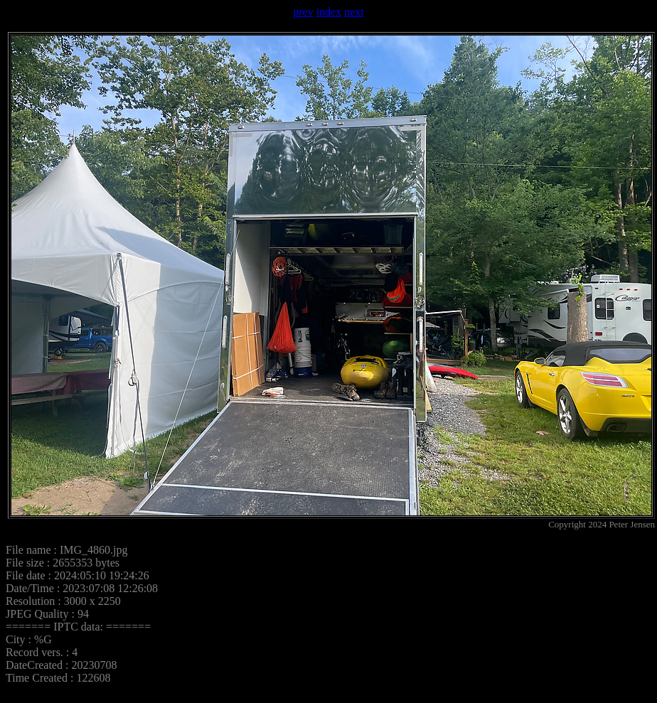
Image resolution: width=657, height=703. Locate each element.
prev (303, 12)
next (354, 12)
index (329, 12)
